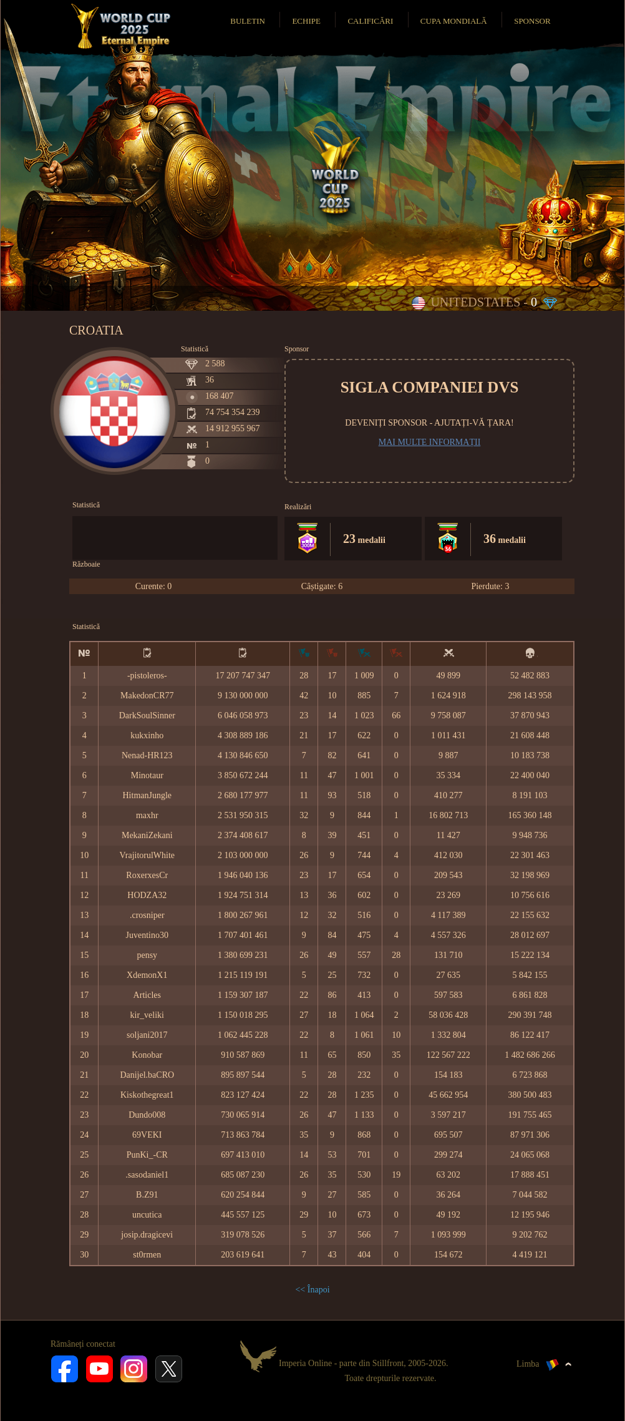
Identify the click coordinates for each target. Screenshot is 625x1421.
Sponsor (532, 21)
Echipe (306, 21)
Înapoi (319, 1289)
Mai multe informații (430, 442)
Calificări (370, 21)
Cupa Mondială (453, 21)
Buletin (247, 21)
